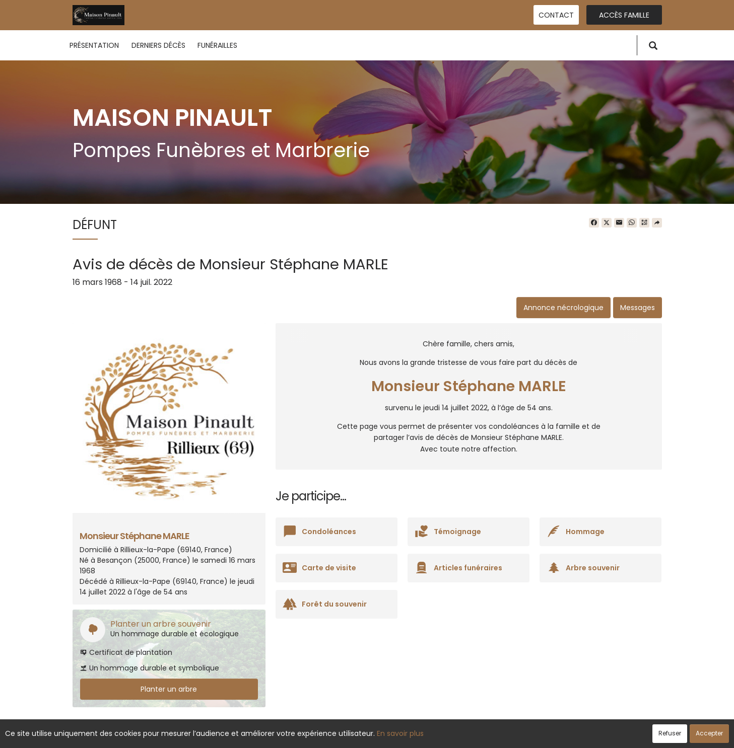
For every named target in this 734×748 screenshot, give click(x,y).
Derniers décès (158, 45)
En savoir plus (400, 733)
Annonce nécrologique (563, 308)
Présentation (94, 45)
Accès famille (624, 15)
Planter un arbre (169, 689)
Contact (556, 15)
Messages (637, 308)
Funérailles (217, 45)
